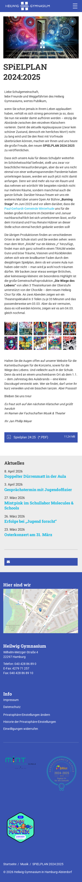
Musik (24, 864)
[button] (41, 562)
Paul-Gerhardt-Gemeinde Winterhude (29, 208)
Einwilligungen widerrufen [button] (20, 728)
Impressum (11, 700)
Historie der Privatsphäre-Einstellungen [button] (29, 721)
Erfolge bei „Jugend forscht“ (30, 521)
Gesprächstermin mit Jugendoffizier (38, 489)
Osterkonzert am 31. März (28, 534)
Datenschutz (12, 707)
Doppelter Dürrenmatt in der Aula (35, 476)
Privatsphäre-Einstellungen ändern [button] (26, 714)
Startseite (9, 864)
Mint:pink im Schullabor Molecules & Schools (38, 505)
